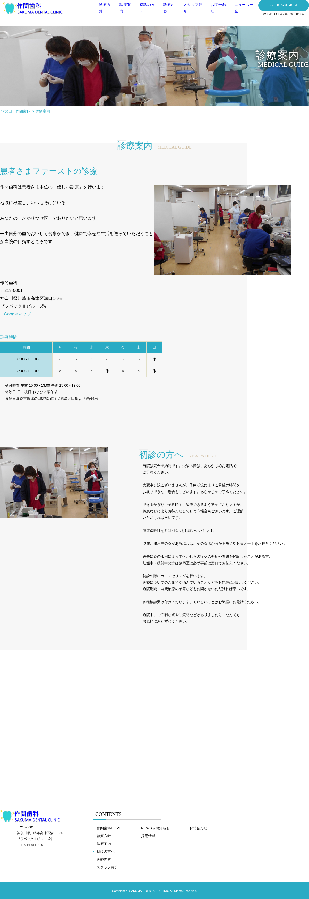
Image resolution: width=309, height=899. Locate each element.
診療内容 (104, 859)
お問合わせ (198, 828)
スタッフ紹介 (107, 867)
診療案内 (104, 844)
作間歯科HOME (109, 828)
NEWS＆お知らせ (155, 828)
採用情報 (148, 836)
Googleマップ (17, 314)
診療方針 (104, 836)
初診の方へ (106, 851)
